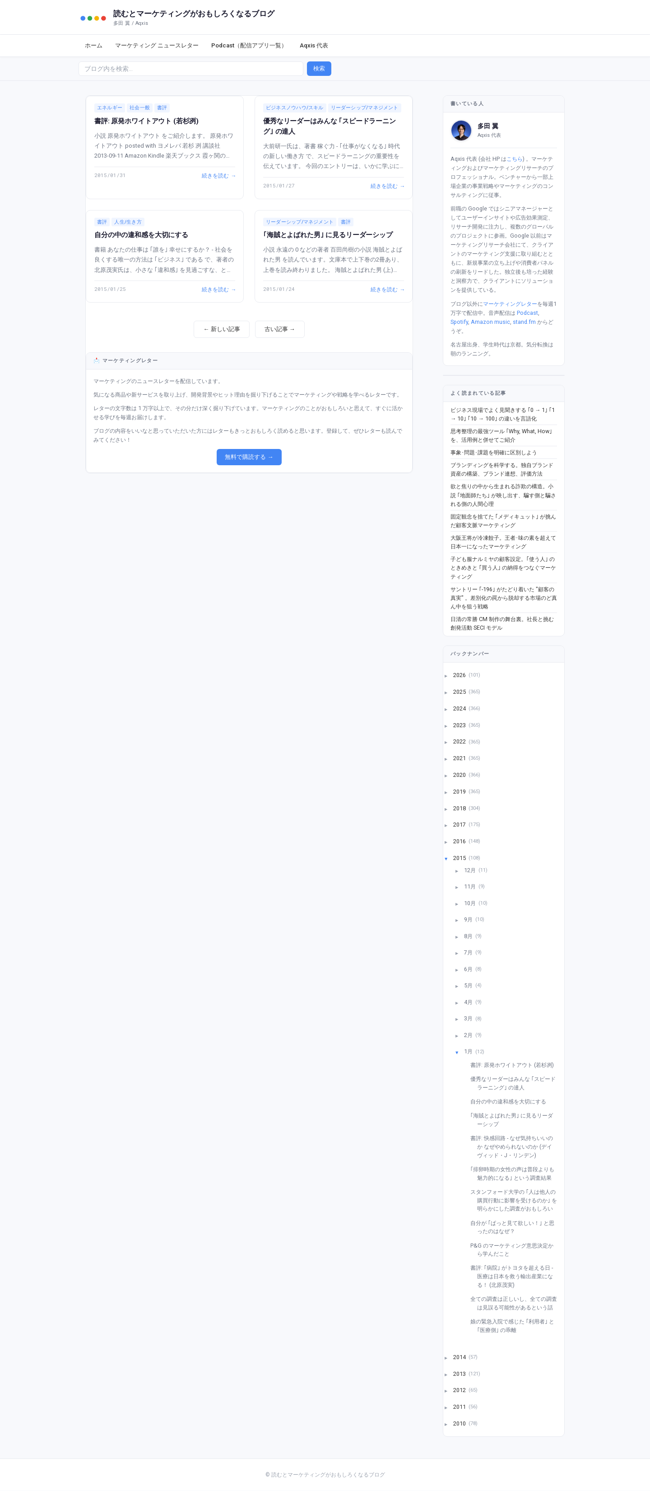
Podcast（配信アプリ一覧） (249, 45)
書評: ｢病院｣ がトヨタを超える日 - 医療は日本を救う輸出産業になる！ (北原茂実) (515, 1276)
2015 (460, 857)
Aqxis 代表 (314, 45)
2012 (460, 1390)
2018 (460, 807)
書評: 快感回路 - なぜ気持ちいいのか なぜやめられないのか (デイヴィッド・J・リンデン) (515, 1146)
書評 (162, 108)
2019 (460, 791)
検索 (319, 68)
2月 (469, 1034)
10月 (470, 902)
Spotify (459, 321)
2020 (460, 774)
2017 (460, 824)
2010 (460, 1423)
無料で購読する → (249, 456)
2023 (460, 724)
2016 (460, 841)
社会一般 (140, 108)
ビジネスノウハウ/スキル (295, 108)
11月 (470, 886)
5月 (469, 985)
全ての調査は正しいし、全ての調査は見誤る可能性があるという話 (517, 1303)
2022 (460, 741)
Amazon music (490, 321)
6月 (469, 968)
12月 (470, 869)
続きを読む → (218, 175)
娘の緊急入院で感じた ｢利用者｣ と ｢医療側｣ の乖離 (515, 1325)
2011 (460, 1406)
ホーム (93, 45)
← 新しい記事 (221, 329)
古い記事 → (280, 329)
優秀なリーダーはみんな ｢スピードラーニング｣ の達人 (516, 1083)
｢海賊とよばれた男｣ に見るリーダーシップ (328, 235)
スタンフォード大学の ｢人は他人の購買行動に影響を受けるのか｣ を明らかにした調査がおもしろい (517, 1200)
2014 (460, 1356)
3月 (469, 1018)
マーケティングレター (510, 303)
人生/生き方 (127, 222)
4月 (469, 1001)
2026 (460, 675)
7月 (469, 952)
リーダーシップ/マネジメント (365, 108)
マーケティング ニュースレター (157, 45)
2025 (460, 691)
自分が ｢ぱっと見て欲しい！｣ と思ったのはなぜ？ (515, 1227)
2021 (460, 758)
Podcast (527, 312)
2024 (460, 708)
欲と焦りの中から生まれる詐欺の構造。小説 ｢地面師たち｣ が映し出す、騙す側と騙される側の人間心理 (503, 495)
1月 (469, 1051)
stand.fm (524, 321)
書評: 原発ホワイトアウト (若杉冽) (146, 121)
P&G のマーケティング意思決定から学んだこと (515, 1249)
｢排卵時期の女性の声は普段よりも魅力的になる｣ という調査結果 (515, 1173)
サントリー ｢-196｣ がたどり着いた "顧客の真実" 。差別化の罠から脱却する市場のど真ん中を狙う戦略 (503, 598)
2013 (460, 1373)
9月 (469, 919)
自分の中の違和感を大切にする (141, 235)
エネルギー (109, 108)
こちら (514, 158)
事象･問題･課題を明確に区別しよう (493, 452)
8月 (469, 935)
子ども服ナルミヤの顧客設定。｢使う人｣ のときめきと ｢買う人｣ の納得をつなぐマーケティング (503, 568)
